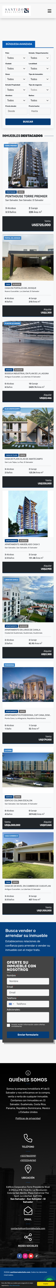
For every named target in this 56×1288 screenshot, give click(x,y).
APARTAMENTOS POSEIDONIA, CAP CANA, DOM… (28, 715)
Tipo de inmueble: (36, 74)
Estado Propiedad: (12, 85)
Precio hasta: (34, 106)
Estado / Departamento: (39, 53)
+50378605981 (28, 1156)
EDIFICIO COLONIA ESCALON (18, 800)
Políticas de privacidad (28, 1118)
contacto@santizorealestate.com (28, 1228)
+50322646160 (28, 1160)
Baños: (31, 96)
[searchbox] (40, 90)
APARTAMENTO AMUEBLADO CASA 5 (22, 544)
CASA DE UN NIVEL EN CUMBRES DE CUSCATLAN (28, 886)
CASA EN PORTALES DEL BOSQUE (20, 288)
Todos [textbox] (10, 58)
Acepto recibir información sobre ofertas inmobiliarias (28, 1025)
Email (10, 986)
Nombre (12, 975)
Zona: (7, 74)
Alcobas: (8, 96)
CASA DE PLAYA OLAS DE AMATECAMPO (24, 459)
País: (7, 53)
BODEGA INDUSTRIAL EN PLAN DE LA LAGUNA (27, 373)
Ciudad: (8, 64)
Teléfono (12, 998)
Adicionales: (13, 1009)
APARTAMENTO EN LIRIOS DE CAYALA (22, 630)
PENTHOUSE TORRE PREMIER (26, 196)
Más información (14, 1286)
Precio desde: (10, 106)
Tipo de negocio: (35, 85)
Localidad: (33, 64)
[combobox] (16, 58)
